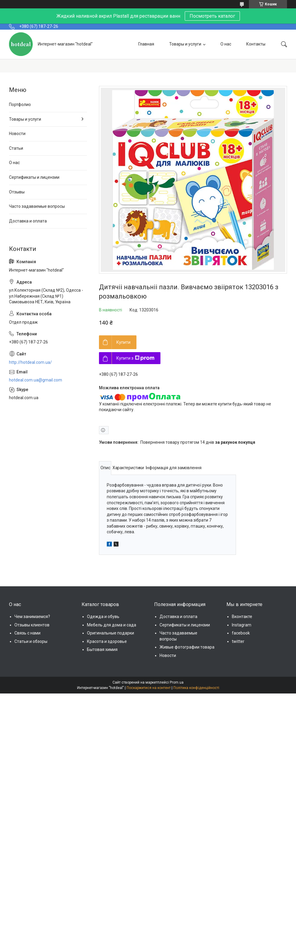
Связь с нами (27, 633)
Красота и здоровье (107, 641)
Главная (146, 44)
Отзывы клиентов (31, 625)
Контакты (255, 44)
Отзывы (17, 192)
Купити (123, 342)
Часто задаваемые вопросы (37, 206)
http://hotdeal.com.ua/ (30, 362)
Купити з (135, 358)
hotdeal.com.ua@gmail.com (35, 380)
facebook (241, 633)
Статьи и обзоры (30, 641)
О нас (225, 44)
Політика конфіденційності (196, 688)
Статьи (16, 148)
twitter (238, 641)
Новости (17, 133)
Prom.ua (177, 682)
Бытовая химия (102, 649)
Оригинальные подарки (110, 633)
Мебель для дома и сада (111, 625)
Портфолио (20, 104)
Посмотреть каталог (212, 16)
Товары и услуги (185, 44)
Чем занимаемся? (32, 616)
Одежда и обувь (103, 616)
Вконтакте (242, 616)
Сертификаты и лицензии (34, 177)
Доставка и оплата (28, 221)
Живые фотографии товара (187, 647)
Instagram (241, 625)
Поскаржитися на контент (149, 688)
